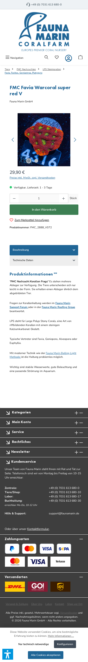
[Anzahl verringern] (14, 198)
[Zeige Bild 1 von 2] (29, 161)
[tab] (44, 250)
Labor (48, 604)
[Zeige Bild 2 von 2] (36, 161)
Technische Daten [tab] (44, 260)
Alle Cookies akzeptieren (45, 655)
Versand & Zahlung (17, 604)
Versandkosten (68, 613)
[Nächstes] (74, 139)
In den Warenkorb (44, 210)
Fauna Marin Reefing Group (58, 307)
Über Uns (36, 604)
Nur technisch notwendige (33, 644)
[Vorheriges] (13, 139)
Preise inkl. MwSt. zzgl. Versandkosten (32, 177)
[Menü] (14, 58)
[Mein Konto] (68, 58)
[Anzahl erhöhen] (63, 198)
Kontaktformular (38, 529)
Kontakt (59, 604)
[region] (44, 139)
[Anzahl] (38, 198)
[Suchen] (46, 58)
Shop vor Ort (74, 604)
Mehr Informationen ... (61, 636)
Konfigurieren (65, 644)
